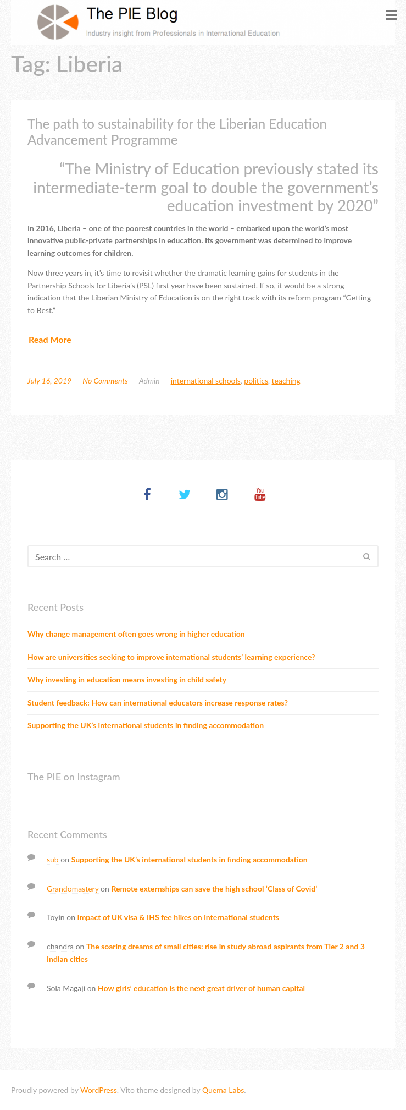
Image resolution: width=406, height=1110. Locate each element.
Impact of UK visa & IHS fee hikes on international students (178, 917)
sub (53, 859)
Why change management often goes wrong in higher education (136, 633)
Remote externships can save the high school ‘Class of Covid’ (214, 888)
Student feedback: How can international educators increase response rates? (157, 702)
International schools (206, 380)
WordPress (98, 1090)
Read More (50, 339)
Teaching (286, 380)
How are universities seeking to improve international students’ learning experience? (171, 656)
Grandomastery (73, 888)
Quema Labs (223, 1090)
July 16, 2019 (49, 380)
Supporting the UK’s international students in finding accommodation (145, 725)
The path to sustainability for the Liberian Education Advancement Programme (177, 131)
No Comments (105, 380)
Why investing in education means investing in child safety (126, 679)
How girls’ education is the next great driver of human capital (201, 988)
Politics (256, 380)
